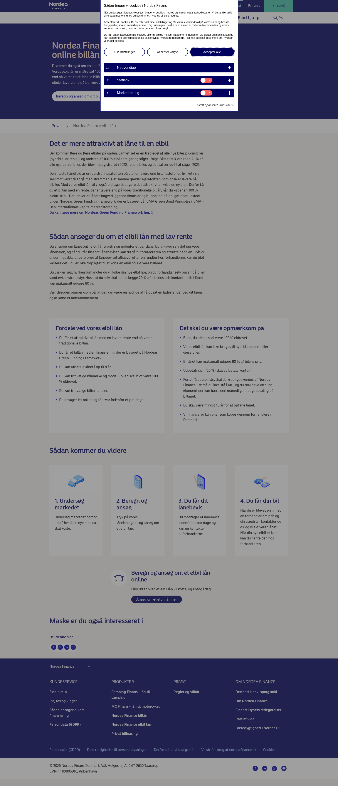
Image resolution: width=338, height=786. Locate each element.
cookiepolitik (176, 37)
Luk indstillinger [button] (124, 52)
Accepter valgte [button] (167, 52)
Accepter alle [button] (212, 52)
